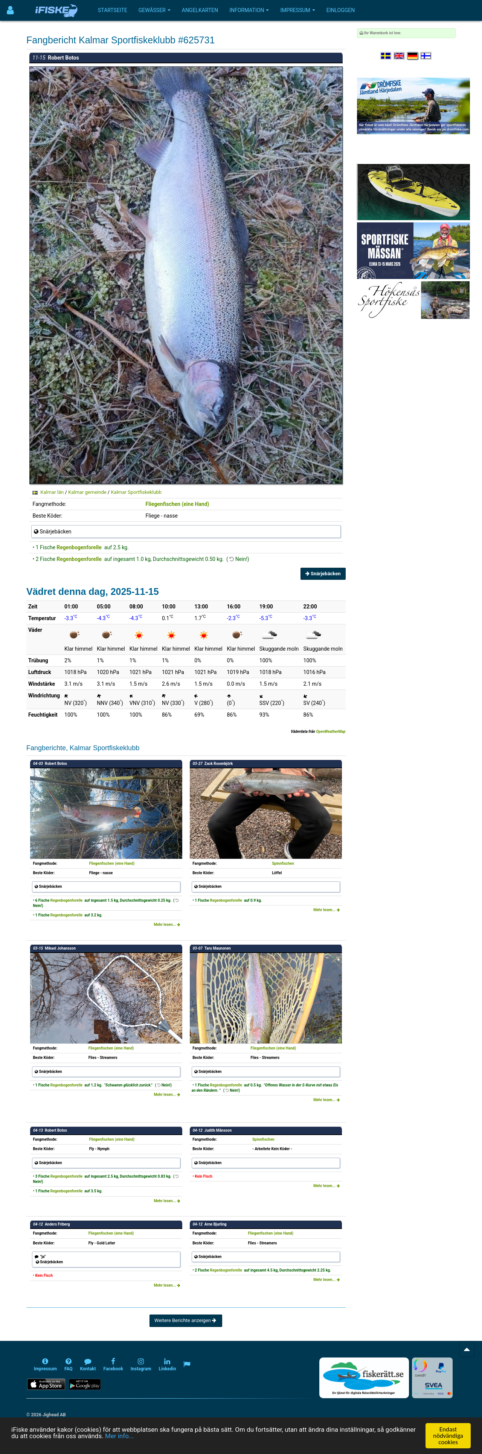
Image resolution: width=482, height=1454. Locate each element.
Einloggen (340, 10)
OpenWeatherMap (330, 731)
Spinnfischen (283, 863)
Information (249, 10)
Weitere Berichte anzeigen (185, 1320)
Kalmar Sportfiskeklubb (136, 492)
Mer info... (119, 1436)
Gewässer (155, 10)
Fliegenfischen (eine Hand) (177, 504)
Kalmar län (52, 492)
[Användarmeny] (10, 10)
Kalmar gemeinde (87, 492)
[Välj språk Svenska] (386, 56)
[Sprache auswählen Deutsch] (413, 56)
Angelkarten (200, 10)
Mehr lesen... (167, 924)
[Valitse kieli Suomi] (426, 56)
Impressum (297, 10)
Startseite (112, 10)
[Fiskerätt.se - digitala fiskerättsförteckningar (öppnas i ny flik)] (364, 1377)
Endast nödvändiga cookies (448, 1435)
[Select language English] (399, 56)
